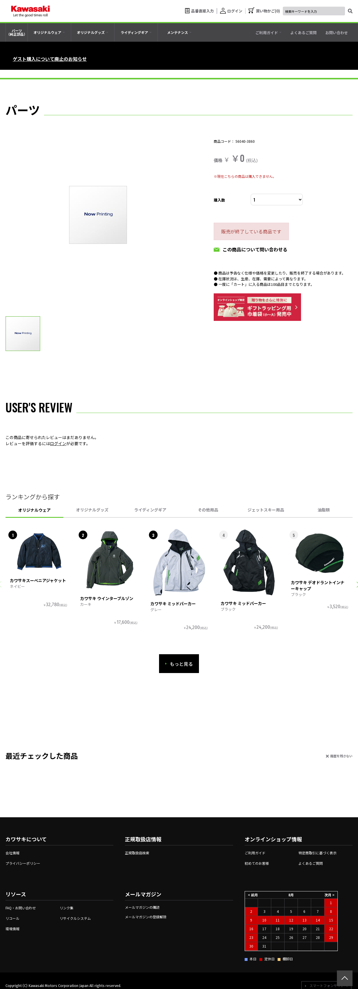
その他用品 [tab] (208, 510)
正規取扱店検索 (137, 852)
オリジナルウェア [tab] (34, 510)
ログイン (58, 443)
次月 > (329, 894)
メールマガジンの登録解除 (146, 916)
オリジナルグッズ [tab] (92, 510)
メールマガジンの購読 (142, 907)
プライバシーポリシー (22, 863)
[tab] (49, 32)
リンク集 (66, 907)
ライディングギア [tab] (150, 510)
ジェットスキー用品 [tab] (266, 510)
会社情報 (12, 852)
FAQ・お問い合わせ (20, 907)
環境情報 (12, 928)
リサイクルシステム (75, 918)
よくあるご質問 (310, 863)
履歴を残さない (341, 756)
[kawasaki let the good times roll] (30, 11)
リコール (12, 918)
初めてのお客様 (257, 863)
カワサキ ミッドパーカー (173, 603)
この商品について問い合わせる (255, 249)
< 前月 (253, 894)
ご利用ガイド (255, 852)
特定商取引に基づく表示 (317, 852)
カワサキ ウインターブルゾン (106, 598)
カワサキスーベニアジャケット (38, 580)
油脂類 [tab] (324, 510)
